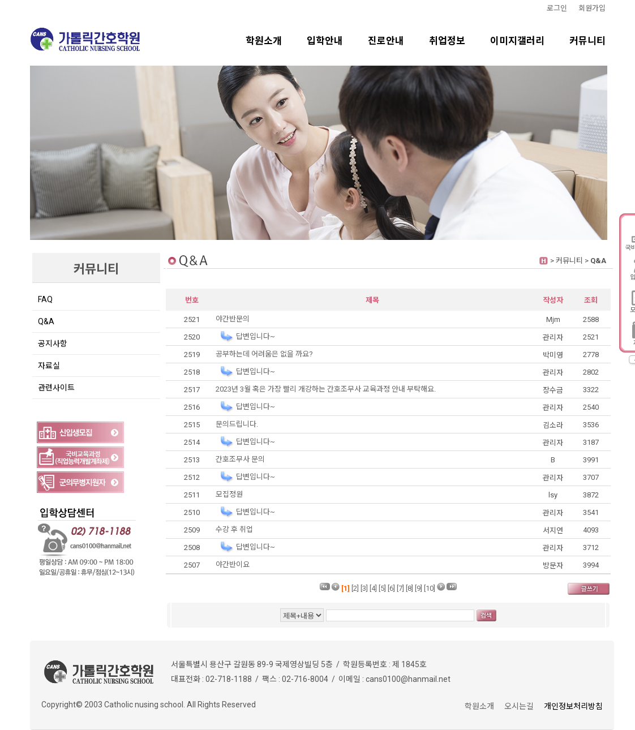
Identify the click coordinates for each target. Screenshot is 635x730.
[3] (364, 588)
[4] (373, 588)
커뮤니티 (587, 40)
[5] (382, 588)
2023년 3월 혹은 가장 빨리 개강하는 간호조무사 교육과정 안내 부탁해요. (326, 389)
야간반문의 (233, 319)
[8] (409, 588)
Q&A (46, 321)
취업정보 (447, 40)
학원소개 (264, 40)
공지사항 (52, 343)
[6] (391, 588)
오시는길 (519, 706)
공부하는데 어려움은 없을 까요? (264, 354)
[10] (429, 588)
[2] (355, 588)
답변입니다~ (255, 336)
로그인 (557, 8)
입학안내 (325, 40)
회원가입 (592, 8)
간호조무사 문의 (240, 459)
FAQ (45, 299)
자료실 (49, 365)
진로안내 (386, 40)
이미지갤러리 (517, 40)
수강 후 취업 (234, 529)
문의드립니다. (237, 424)
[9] (418, 588)
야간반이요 (233, 564)
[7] (400, 588)
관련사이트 (56, 387)
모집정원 (229, 494)
